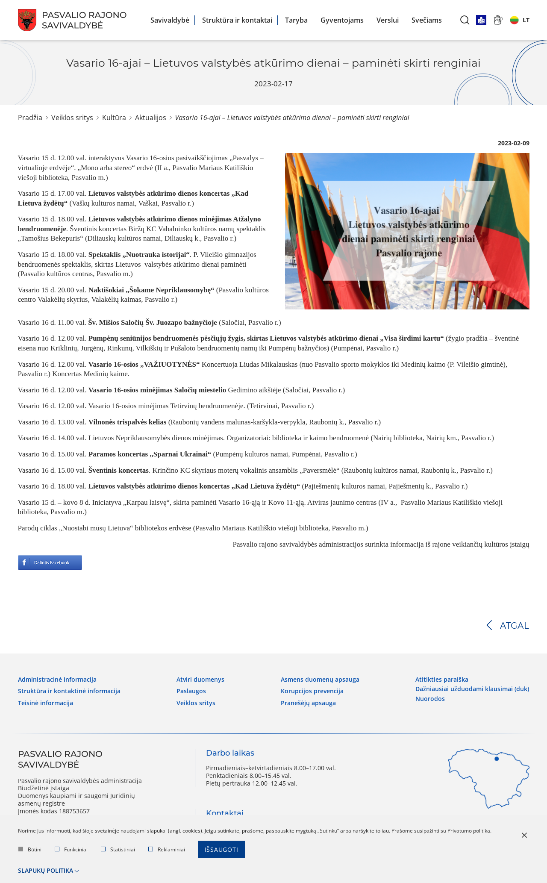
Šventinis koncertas (118, 470)
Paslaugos (191, 691)
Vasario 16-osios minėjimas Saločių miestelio (157, 390)
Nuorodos (430, 699)
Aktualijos (150, 117)
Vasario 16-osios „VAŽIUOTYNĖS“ (144, 364)
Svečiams (427, 20)
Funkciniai (71, 849)
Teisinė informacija (45, 703)
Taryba (296, 20)
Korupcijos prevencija (312, 691)
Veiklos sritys (72, 117)
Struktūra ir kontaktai (237, 20)
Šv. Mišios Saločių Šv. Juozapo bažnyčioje (152, 322)
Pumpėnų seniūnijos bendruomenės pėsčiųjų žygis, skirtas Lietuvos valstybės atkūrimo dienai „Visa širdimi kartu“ (266, 338)
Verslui (387, 20)
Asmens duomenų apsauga (320, 679)
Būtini (29, 849)
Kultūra (114, 117)
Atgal (514, 626)
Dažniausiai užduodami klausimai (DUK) (472, 689)
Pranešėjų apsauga (308, 703)
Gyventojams (342, 20)
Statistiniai (118, 849)
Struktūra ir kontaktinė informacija (69, 691)
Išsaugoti (221, 849)
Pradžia (30, 117)
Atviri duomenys (200, 679)
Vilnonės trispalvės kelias (127, 422)
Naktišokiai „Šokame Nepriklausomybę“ (151, 290)
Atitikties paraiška (441, 679)
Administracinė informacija (57, 679)
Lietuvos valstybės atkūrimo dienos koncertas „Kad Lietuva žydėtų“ (194, 486)
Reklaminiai (166, 849)
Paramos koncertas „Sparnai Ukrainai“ (149, 454)
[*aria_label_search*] (465, 19)
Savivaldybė (169, 20)
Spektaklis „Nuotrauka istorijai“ (139, 254)
